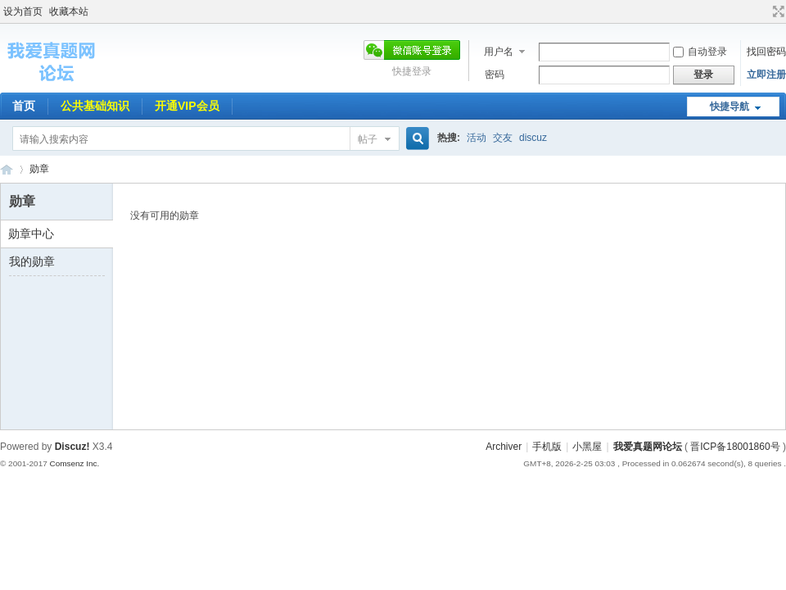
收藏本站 (68, 11)
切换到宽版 (776, 11)
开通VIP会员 (187, 105)
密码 (494, 74)
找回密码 (766, 51)
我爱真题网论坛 (647, 446)
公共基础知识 (95, 105)
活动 (476, 137)
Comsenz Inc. (74, 463)
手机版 (547, 446)
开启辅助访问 (763, 11)
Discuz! (72, 446)
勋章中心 (31, 233)
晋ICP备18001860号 (734, 446)
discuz (533, 137)
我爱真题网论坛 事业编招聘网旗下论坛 (6, 169)
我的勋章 (32, 261)
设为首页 (23, 11)
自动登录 (700, 51)
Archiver (504, 446)
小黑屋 (587, 446)
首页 (23, 105)
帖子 (367, 139)
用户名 (498, 51)
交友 (503, 137)
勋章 (39, 169)
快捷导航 (729, 106)
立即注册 (766, 74)
